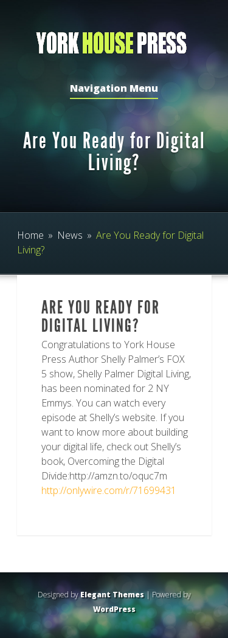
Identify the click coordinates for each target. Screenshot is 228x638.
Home (30, 235)
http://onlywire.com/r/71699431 (108, 490)
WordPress (114, 609)
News (70, 235)
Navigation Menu (114, 89)
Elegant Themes (112, 594)
